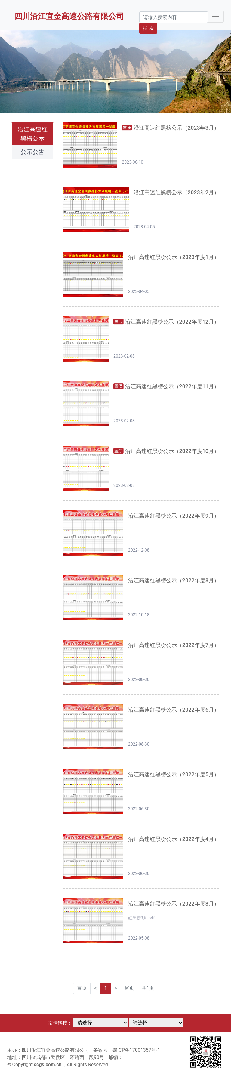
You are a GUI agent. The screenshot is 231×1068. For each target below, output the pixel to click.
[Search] (173, 17)
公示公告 (32, 151)
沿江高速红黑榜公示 (32, 134)
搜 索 (148, 28)
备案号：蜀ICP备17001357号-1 (126, 1050)
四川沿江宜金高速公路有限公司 (69, 16)
